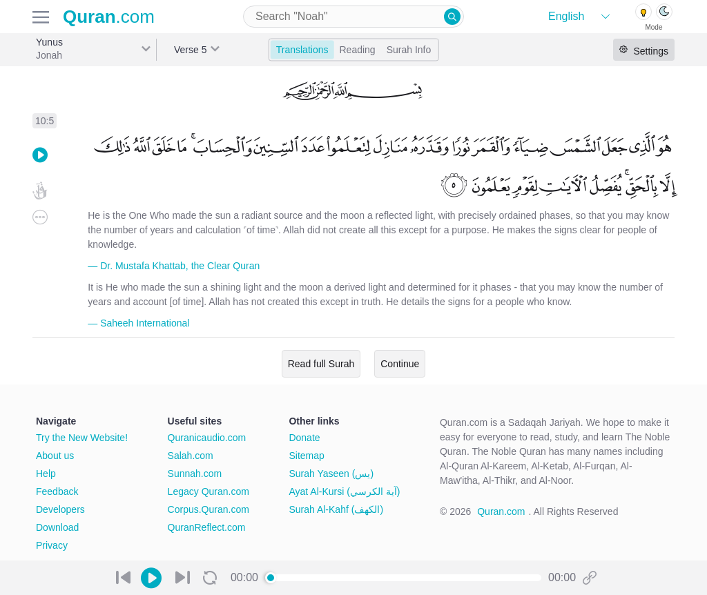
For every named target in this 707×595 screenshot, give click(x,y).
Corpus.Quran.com (208, 509)
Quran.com (501, 511)
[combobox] (353, 17)
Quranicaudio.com (207, 437)
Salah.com (190, 455)
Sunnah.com (195, 473)
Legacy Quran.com (208, 491)
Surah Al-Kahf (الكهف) (336, 509)
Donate (304, 437)
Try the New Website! (82, 437)
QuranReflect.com (207, 527)
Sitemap (306, 455)
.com (109, 16)
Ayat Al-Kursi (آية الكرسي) (344, 491)
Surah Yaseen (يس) (331, 473)
